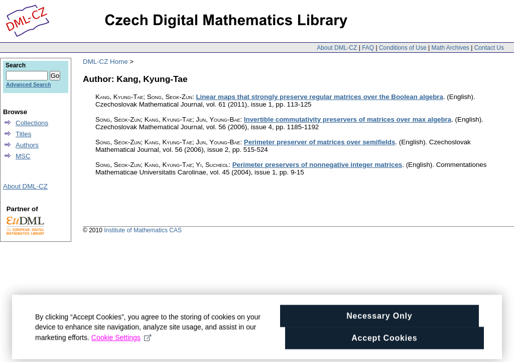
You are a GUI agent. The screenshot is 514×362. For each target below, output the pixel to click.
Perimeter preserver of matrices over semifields (320, 142)
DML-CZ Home (105, 61)
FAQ (368, 47)
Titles (23, 134)
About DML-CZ (337, 47)
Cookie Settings (121, 346)
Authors (27, 145)
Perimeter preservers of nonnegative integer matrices (317, 164)
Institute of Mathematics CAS (143, 230)
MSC (23, 156)
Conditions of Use (403, 47)
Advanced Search (28, 84)
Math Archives (450, 47)
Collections (32, 123)
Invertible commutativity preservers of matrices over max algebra (347, 119)
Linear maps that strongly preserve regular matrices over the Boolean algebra (319, 97)
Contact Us (489, 47)
